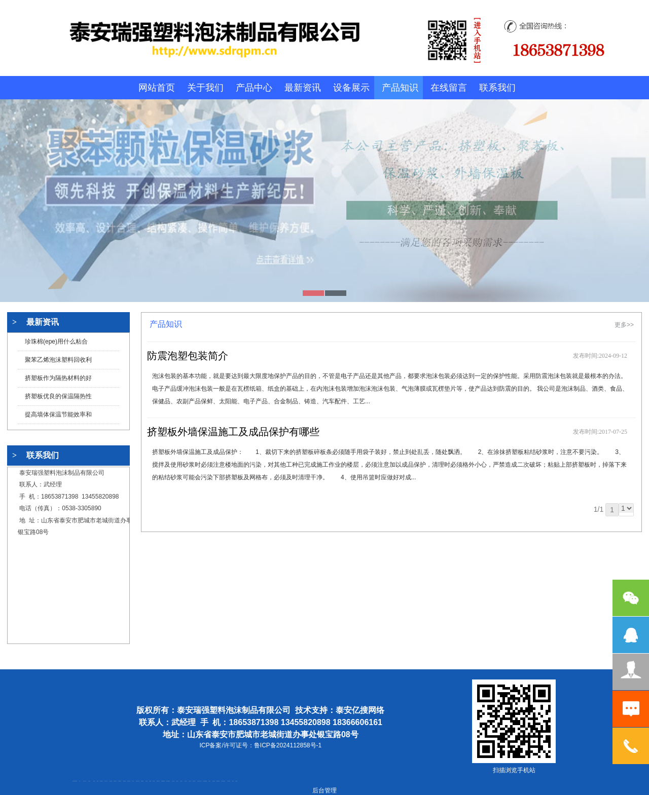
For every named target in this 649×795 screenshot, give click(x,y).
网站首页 (156, 88)
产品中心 (254, 88)
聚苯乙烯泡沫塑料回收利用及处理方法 (58, 362)
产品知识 (400, 88)
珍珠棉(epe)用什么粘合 (56, 341)
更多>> (624, 324)
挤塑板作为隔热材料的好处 (58, 380)
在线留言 (448, 88)
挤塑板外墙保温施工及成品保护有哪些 (233, 431)
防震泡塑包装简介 (187, 355)
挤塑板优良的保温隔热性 (58, 396)
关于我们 (205, 88)
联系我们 (497, 88)
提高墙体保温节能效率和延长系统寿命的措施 (58, 417)
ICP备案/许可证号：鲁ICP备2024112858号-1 (260, 745)
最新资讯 (302, 88)
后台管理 (324, 790)
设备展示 (351, 88)
